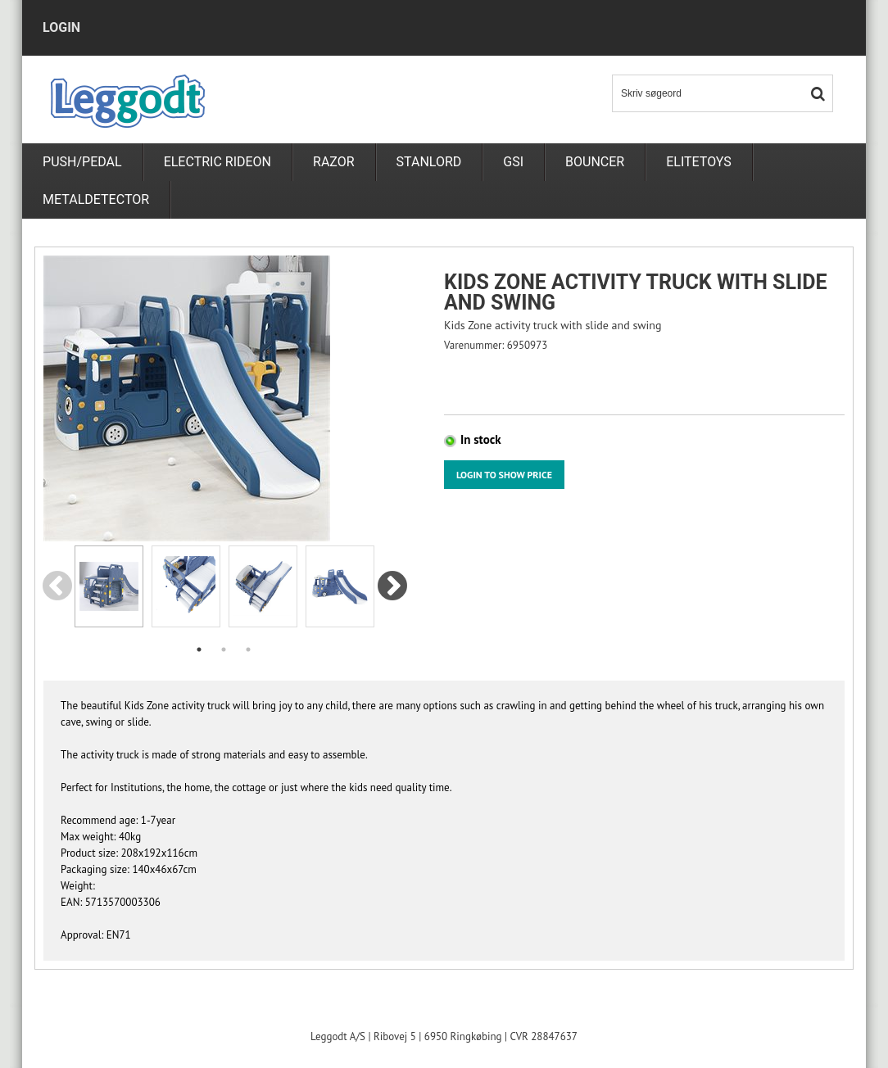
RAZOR (334, 162)
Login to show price (504, 474)
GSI (513, 162)
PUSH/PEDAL (82, 162)
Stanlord (429, 162)
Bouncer (594, 162)
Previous (57, 587)
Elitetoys (699, 162)
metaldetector (96, 199)
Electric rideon (217, 162)
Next (392, 587)
